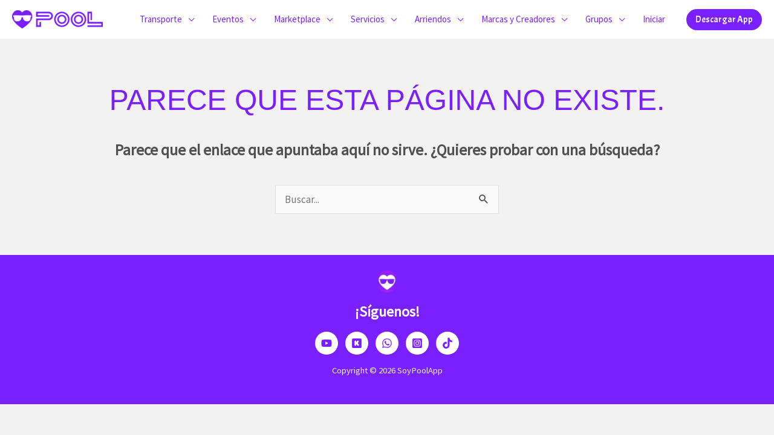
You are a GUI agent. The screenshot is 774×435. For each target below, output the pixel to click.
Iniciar (654, 19)
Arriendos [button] (433, 19)
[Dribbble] (387, 343)
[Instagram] (417, 343)
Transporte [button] (161, 19)
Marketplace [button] (297, 19)
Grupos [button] (599, 19)
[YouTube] (326, 343)
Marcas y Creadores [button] (518, 19)
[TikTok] (447, 343)
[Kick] (356, 343)
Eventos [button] (228, 19)
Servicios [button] (368, 19)
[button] (724, 19)
